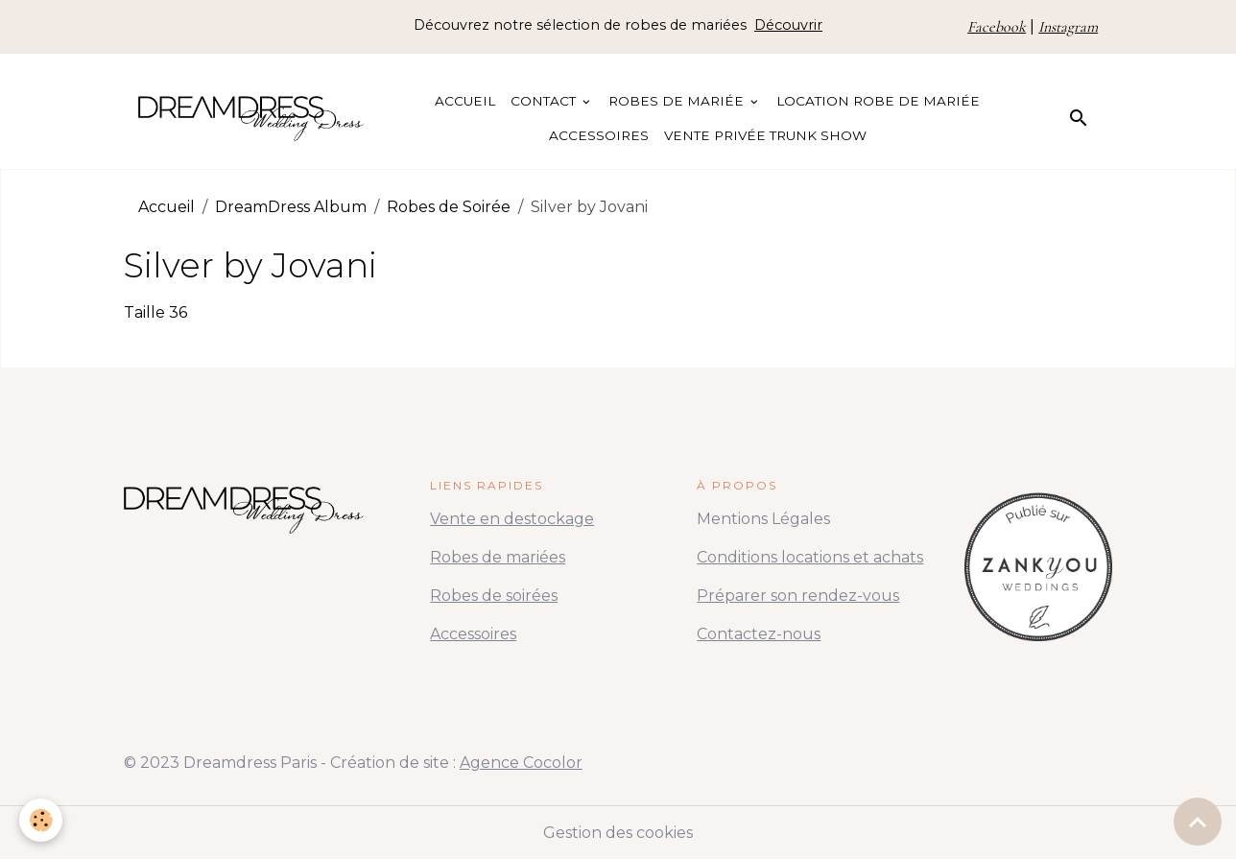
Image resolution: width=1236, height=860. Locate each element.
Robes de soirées (494, 595)
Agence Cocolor (521, 762)
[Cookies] (40, 820)
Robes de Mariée (678, 100)
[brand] (251, 118)
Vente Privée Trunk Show (765, 135)
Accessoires (599, 135)
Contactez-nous (758, 634)
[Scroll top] (1198, 822)
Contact (545, 100)
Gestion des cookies (618, 833)
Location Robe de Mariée (878, 100)
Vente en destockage (512, 519)
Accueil (465, 100)
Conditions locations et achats (810, 557)
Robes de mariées (497, 557)
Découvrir (788, 25)
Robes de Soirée (449, 207)
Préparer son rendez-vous (798, 595)
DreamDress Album (291, 207)
